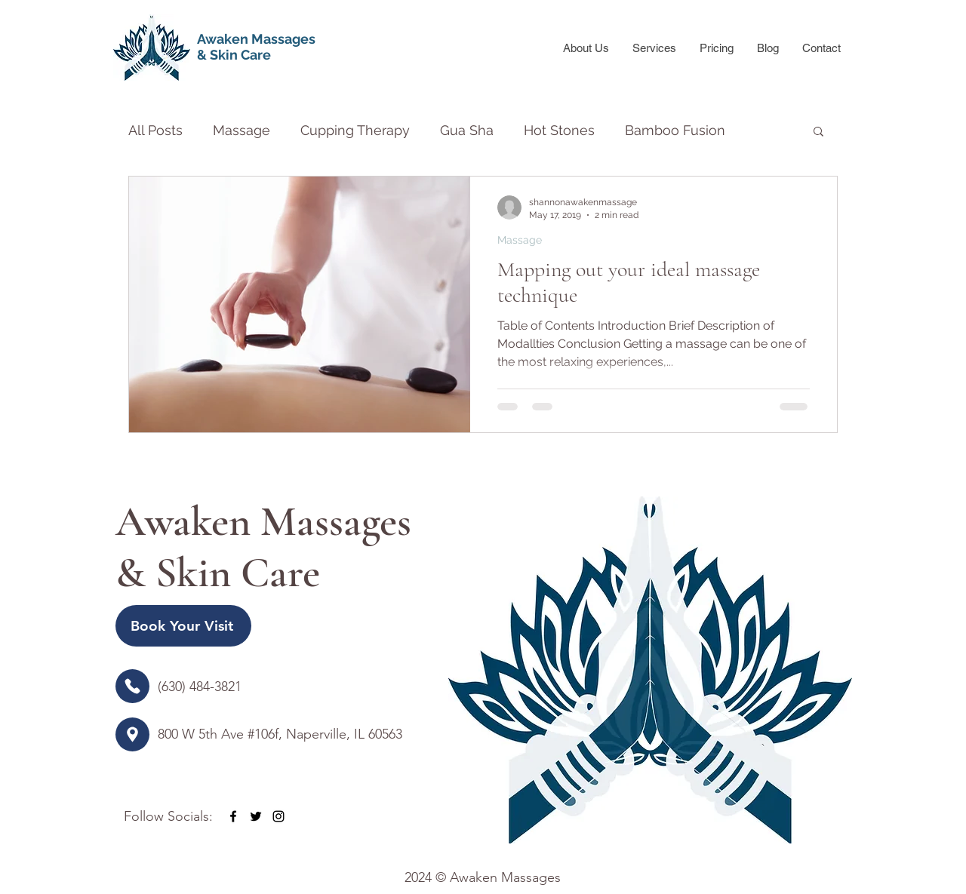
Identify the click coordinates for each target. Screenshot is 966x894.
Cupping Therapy (355, 130)
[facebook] (233, 816)
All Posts (155, 130)
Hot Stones (559, 130)
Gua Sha (467, 130)
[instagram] (278, 816)
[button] (818, 132)
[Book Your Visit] (183, 626)
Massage (241, 130)
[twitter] (255, 816)
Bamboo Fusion (675, 130)
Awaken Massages (256, 39)
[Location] (132, 686)
